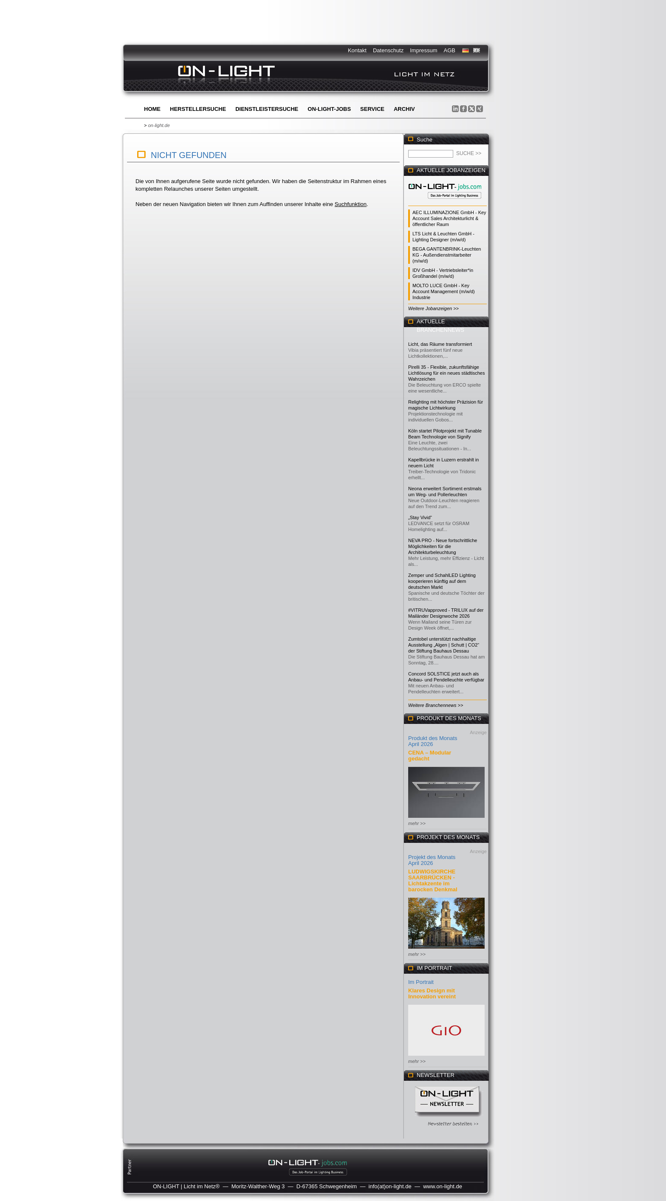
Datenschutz (388, 50)
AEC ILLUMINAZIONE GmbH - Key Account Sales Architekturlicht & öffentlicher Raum (449, 218)
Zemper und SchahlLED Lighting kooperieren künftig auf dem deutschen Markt (442, 581)
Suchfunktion (351, 204)
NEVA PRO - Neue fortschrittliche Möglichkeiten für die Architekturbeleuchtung (442, 546)
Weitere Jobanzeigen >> (433, 308)
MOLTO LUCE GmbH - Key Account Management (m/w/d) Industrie (443, 291)
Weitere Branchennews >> (435, 705)
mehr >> (417, 823)
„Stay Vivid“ (420, 517)
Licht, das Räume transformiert (440, 344)
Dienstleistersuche (266, 109)
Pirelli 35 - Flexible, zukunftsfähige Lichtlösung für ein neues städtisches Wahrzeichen (446, 373)
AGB (449, 50)
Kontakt (357, 50)
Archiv (404, 109)
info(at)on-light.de (390, 1186)
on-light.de (158, 125)
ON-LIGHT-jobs (329, 109)
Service (372, 109)
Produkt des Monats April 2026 (432, 741)
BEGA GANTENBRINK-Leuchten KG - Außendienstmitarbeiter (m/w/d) (446, 254)
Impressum (423, 50)
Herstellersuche (198, 109)
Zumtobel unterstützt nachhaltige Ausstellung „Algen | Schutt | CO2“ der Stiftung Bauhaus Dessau (443, 644)
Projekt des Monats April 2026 (431, 860)
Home (152, 109)
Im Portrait (421, 982)
